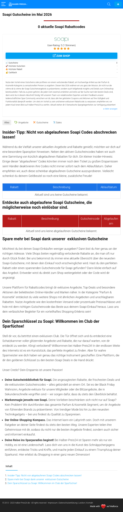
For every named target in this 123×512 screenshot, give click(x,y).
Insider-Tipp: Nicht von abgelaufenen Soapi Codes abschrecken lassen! (45, 475)
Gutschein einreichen (118, 4)
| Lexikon (81, 503)
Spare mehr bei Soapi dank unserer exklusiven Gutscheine (38, 479)
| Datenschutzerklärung (67, 503)
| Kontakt (89, 503)
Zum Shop (61, 55)
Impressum (53, 503)
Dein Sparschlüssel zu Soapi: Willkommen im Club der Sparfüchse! (42, 483)
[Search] (109, 4)
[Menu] (4, 4)
